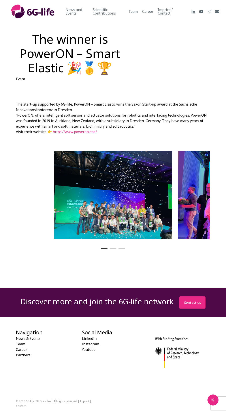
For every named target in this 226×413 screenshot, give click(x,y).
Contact (21, 406)
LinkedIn (89, 338)
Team (20, 344)
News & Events (28, 338)
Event (20, 78)
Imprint (84, 401)
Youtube (89, 349)
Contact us (192, 302)
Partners (23, 355)
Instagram (90, 344)
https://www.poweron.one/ (75, 131)
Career (21, 349)
